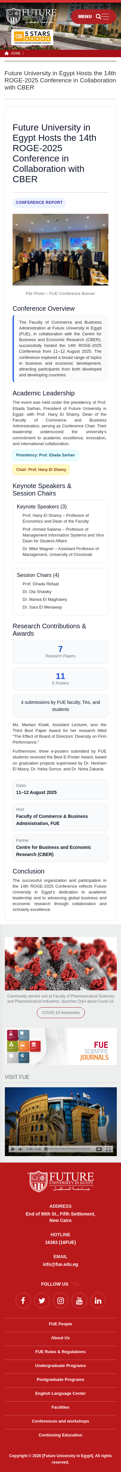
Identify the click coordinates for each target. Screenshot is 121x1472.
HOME (15, 53)
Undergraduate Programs (60, 1365)
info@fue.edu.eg (60, 1264)
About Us (60, 1337)
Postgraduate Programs (60, 1379)
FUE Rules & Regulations (60, 1351)
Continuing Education (60, 1435)
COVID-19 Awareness (61, 1012)
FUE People (60, 1323)
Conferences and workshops (60, 1421)
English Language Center (60, 1393)
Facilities (61, 1407)
